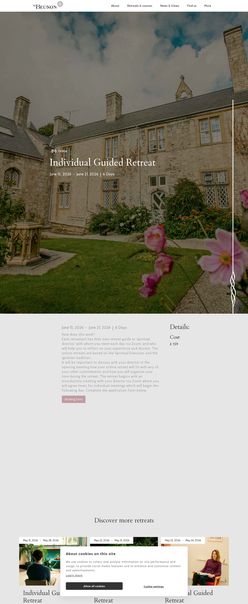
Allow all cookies (94, 586)
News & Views (169, 6)
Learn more (74, 575)
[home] (48, 6)
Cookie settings (154, 586)
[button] (115, 6)
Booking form (74, 399)
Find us (191, 6)
